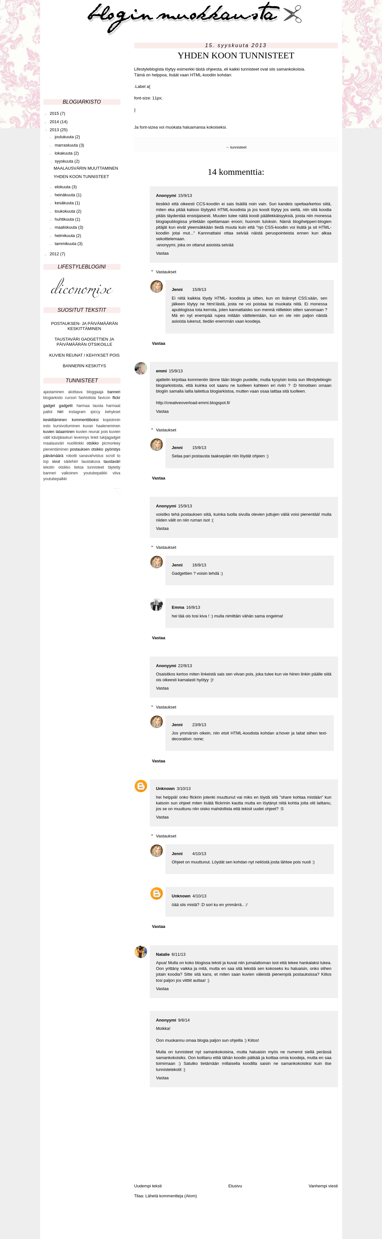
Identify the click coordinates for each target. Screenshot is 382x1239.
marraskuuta (67, 145)
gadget (49, 405)
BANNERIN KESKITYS (84, 365)
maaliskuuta (66, 227)
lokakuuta (64, 153)
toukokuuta (65, 211)
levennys (81, 437)
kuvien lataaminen (59, 431)
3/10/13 (184, 788)
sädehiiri (71, 461)
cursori (70, 397)
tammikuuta (66, 243)
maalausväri (53, 443)
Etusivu (235, 1186)
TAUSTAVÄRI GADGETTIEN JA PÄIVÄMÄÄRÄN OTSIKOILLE (84, 342)
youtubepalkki (55, 479)
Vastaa (162, 253)
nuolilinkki (75, 443)
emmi (161, 371)
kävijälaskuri (61, 437)
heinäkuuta (65, 194)
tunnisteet (238, 147)
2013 (55, 129)
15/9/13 (185, 195)
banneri (113, 392)
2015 (55, 113)
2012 (55, 253)
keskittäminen (55, 420)
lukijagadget (110, 437)
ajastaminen (53, 392)
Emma (178, 607)
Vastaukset (166, 271)
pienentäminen (56, 449)
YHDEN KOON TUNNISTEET (81, 176)
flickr (116, 397)
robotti (71, 456)
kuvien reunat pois (92, 431)
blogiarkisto (53, 397)
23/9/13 (199, 724)
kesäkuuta (65, 202)
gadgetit (66, 405)
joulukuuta (65, 136)
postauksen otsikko (86, 449)
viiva (116, 473)
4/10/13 (199, 853)
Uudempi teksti (148, 1186)
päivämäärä (53, 456)
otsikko (93, 443)
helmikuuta (65, 235)
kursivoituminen (66, 426)
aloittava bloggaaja (85, 392)
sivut (56, 461)
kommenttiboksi (85, 420)
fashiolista (87, 397)
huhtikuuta (65, 219)
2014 (55, 121)
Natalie (163, 954)
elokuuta (63, 186)
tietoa (79, 467)
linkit (94, 437)
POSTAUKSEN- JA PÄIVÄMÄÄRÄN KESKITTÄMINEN (84, 326)
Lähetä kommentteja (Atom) (171, 1195)
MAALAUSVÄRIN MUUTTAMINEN (86, 168)
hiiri (60, 412)
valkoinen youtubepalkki (84, 473)
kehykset (112, 412)
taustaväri (111, 461)
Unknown (165, 788)
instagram (77, 412)
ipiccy (95, 412)
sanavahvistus (91, 456)
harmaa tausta (89, 405)
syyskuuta (64, 161)
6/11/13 (178, 954)
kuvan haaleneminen (101, 426)
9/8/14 (184, 1020)
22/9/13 (185, 665)
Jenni (177, 289)
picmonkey (111, 443)
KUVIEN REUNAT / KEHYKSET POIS (84, 355)
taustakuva (91, 461)
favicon (104, 397)
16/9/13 (199, 565)
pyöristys (112, 449)
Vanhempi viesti (323, 1186)
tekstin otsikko (56, 467)
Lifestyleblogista (149, 69)
